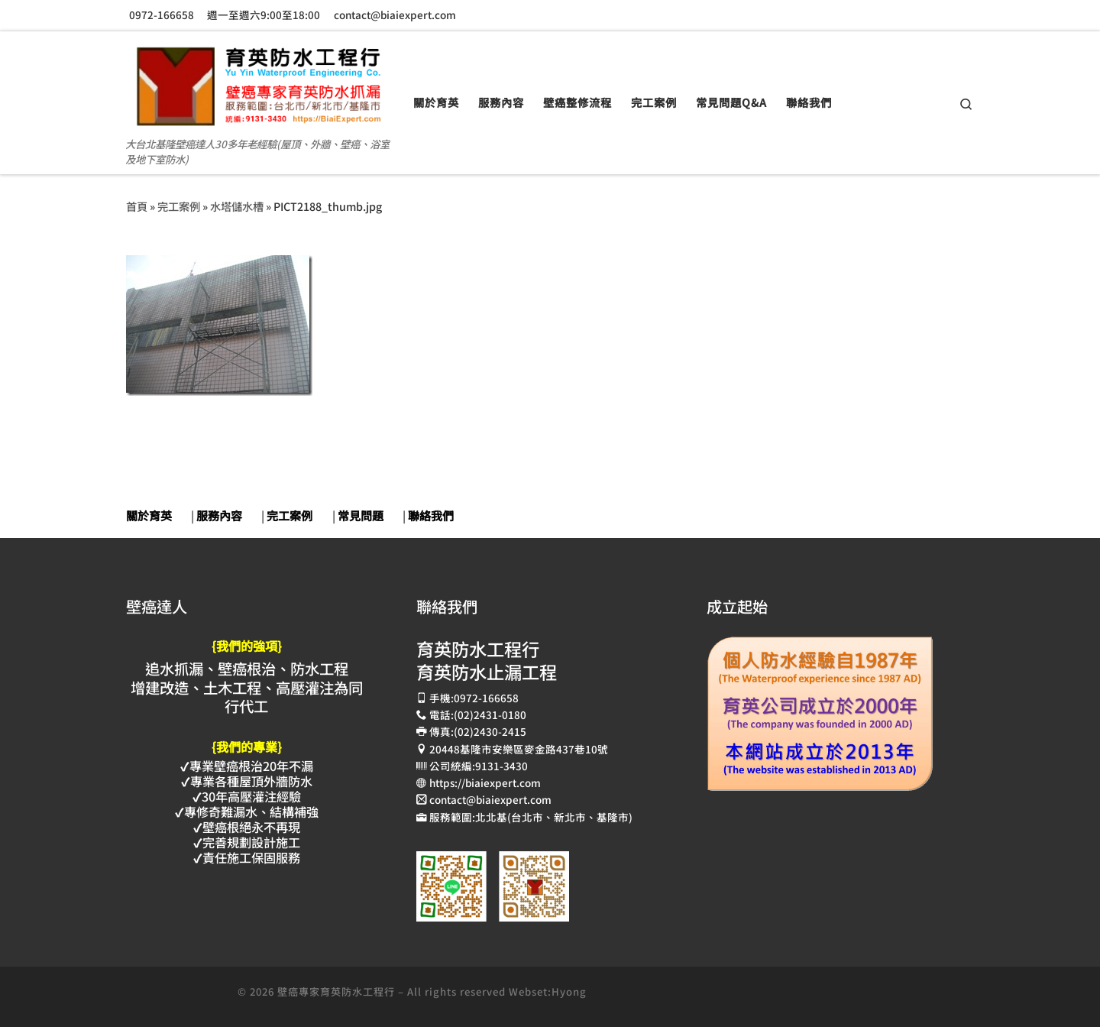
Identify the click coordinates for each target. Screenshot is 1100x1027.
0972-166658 (486, 697)
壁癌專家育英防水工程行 (336, 991)
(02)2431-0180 (490, 714)
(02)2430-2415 (490, 731)
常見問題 (360, 515)
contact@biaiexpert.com (490, 799)
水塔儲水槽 (237, 206)
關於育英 (149, 515)
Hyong (569, 991)
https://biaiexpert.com (485, 782)
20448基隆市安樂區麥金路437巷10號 (518, 748)
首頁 (136, 206)
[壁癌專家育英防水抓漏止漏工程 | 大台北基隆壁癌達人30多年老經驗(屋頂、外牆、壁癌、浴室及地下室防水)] (258, 80)
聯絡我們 (431, 515)
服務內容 (219, 515)
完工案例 (178, 206)
